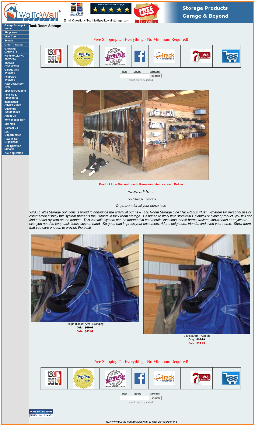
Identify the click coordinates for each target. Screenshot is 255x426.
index (124, 71)
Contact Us (11, 127)
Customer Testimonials (12, 110)
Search (8, 40)
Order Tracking (13, 44)
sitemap (137, 71)
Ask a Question (13, 153)
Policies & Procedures (11, 96)
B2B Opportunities (12, 133)
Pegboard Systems (10, 78)
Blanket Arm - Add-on (197, 335)
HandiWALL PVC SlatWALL (14, 57)
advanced (155, 71)
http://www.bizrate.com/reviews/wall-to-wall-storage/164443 (141, 421)
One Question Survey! (12, 148)
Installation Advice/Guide (12, 103)
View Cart (10, 36)
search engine (135, 80)
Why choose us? (14, 119)
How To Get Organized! (11, 140)
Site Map (9, 123)
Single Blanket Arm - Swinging (85, 323)
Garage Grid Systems (11, 71)
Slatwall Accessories (12, 64)
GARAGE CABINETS (10, 50)
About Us (10, 115)
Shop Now (10, 32)
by (147, 80)
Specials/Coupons (15, 90)
